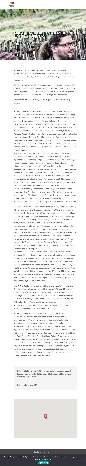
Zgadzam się (43, 463)
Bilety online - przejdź (27, 385)
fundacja (37, 452)
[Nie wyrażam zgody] (83, 460)
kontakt (46, 452)
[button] (46, 416)
